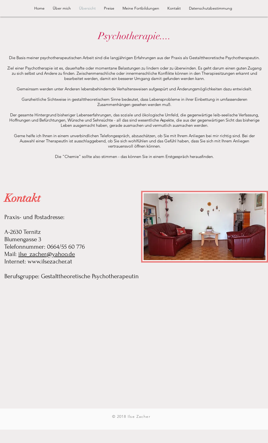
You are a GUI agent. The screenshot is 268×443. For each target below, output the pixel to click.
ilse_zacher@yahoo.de (46, 254)
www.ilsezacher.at (50, 261)
